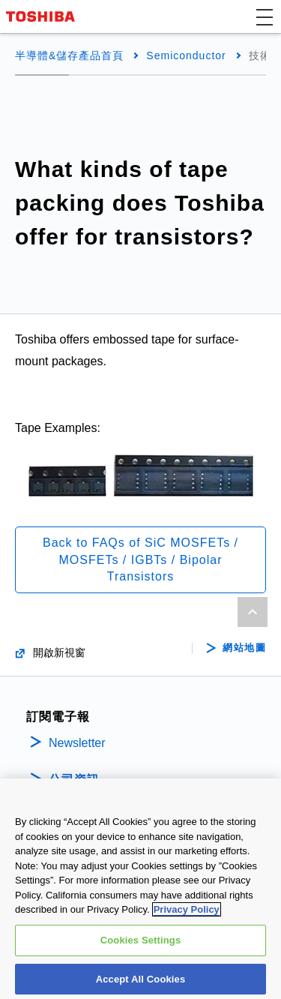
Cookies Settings (140, 945)
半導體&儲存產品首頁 (69, 56)
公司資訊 (74, 779)
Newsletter (77, 742)
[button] (264, 16)
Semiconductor (186, 56)
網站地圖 (244, 648)
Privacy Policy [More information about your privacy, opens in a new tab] (187, 915)
